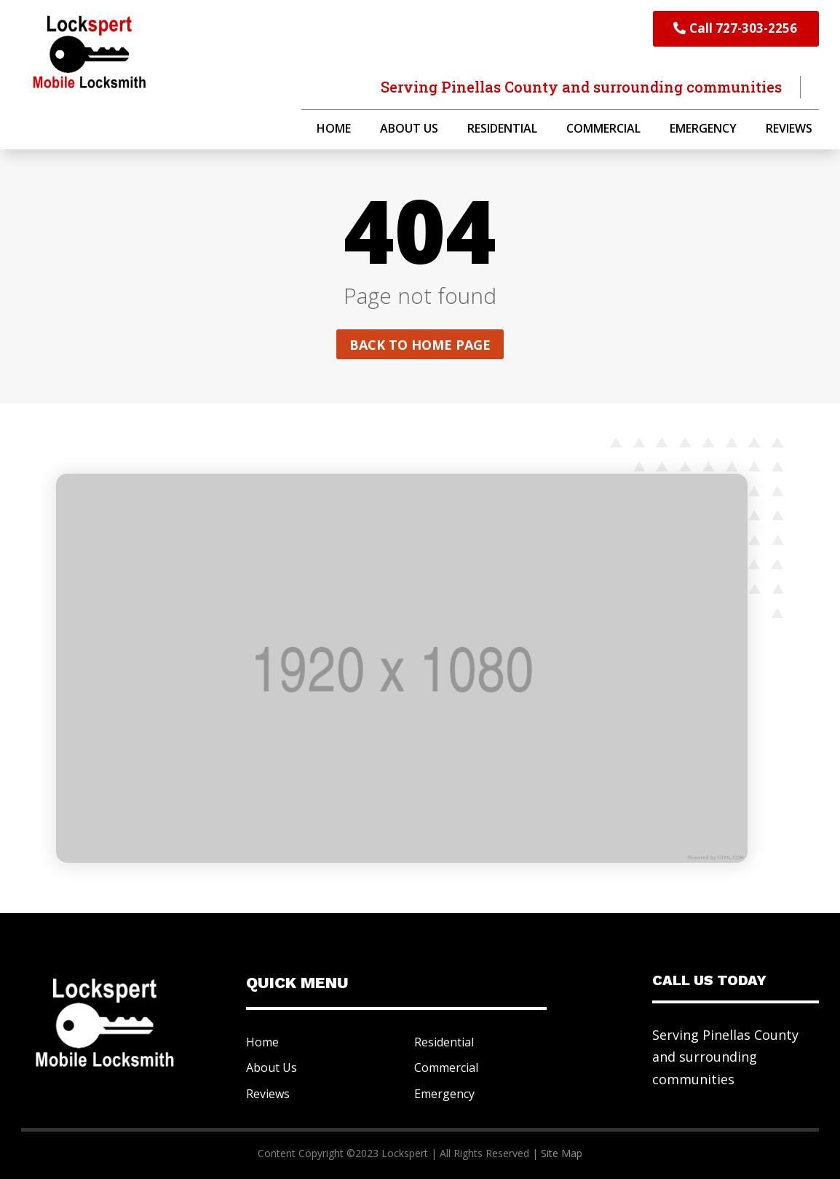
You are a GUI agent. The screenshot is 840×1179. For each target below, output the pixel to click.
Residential (502, 129)
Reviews (789, 129)
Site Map (561, 1153)
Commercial (603, 129)
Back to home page (420, 344)
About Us (409, 129)
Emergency (703, 129)
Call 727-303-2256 (743, 28)
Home (334, 129)
